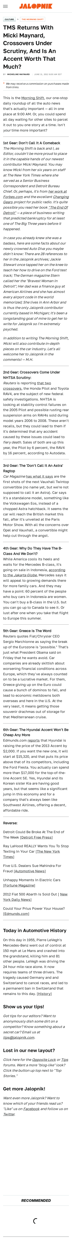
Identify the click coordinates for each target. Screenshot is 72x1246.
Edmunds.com (16, 914)
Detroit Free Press (36, 837)
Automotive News (30, 871)
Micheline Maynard (18, 74)
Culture (9, 19)
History (44, 994)
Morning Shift (32, 98)
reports (34, 740)
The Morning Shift (32, 19)
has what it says (39, 476)
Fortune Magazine (19, 885)
